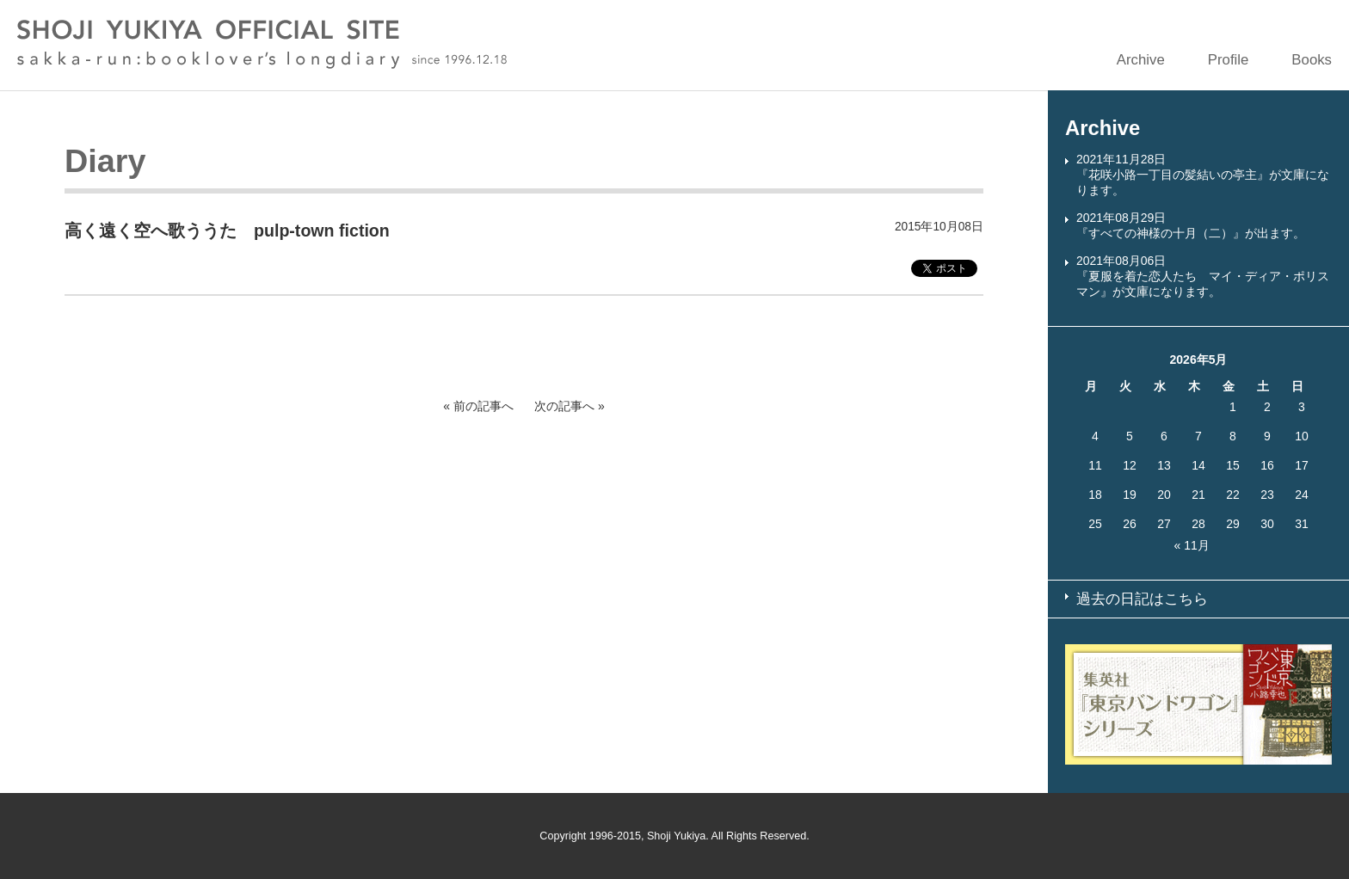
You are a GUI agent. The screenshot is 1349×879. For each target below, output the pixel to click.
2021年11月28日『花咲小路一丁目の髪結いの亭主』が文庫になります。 (1202, 174)
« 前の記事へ (478, 406)
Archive (1141, 60)
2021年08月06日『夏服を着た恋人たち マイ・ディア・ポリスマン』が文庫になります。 (1202, 276)
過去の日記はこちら (1142, 599)
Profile (1228, 60)
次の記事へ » (569, 406)
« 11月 (1192, 545)
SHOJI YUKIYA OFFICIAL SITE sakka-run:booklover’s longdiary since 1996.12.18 (262, 44)
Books (1311, 60)
